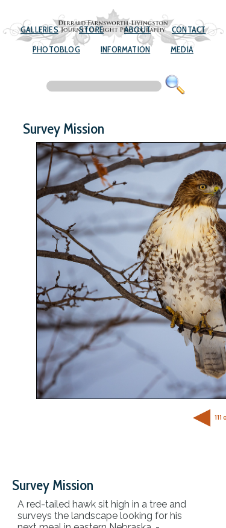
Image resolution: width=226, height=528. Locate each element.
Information (125, 49)
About (137, 29)
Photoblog (56, 49)
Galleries (39, 29)
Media (182, 49)
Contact (189, 29)
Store (91, 29)
